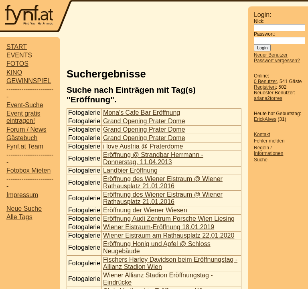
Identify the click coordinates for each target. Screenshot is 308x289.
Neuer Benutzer (271, 55)
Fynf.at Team (24, 146)
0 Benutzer (265, 81)
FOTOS (17, 63)
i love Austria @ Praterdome (143, 146)
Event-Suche (24, 105)
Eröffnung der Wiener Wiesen (145, 210)
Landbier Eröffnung (130, 170)
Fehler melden (269, 141)
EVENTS (19, 55)
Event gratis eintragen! (23, 117)
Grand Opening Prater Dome (144, 121)
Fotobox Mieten (28, 170)
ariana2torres (268, 98)
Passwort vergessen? (277, 60)
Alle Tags (19, 217)
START (16, 46)
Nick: (259, 21)
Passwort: (264, 34)
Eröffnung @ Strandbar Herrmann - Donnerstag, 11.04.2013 (153, 158)
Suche (260, 160)
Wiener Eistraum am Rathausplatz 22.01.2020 (168, 235)
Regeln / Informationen (268, 150)
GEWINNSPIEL (28, 80)
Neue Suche (24, 208)
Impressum (22, 194)
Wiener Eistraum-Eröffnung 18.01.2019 (158, 227)
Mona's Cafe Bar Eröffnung (141, 112)
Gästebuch (21, 137)
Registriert (265, 87)
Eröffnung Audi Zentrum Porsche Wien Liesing (169, 218)
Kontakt (262, 134)
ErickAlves (265, 119)
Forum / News (26, 129)
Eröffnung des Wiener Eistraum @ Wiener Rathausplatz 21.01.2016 (163, 182)
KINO (14, 72)
